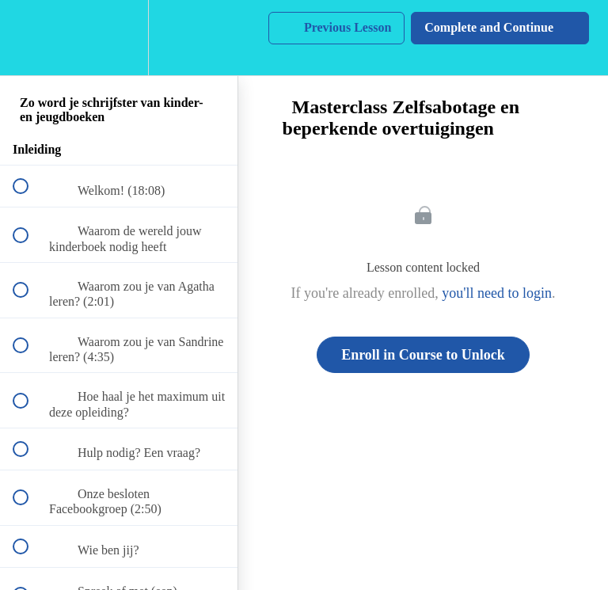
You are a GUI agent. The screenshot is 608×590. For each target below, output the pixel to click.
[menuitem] (118, 37)
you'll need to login (497, 293)
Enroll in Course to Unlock (423, 355)
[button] (29, 37)
